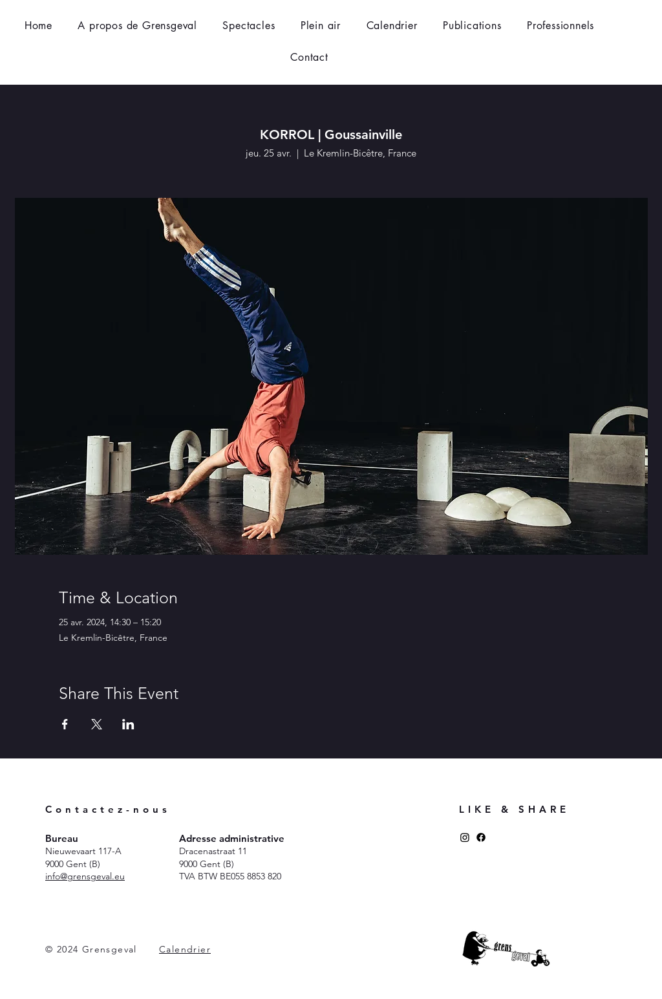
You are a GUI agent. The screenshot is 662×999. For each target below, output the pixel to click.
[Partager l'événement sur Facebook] (65, 724)
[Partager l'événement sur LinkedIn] (128, 724)
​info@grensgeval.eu (85, 876)
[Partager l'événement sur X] (97, 724)
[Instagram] (465, 837)
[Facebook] (481, 837)
